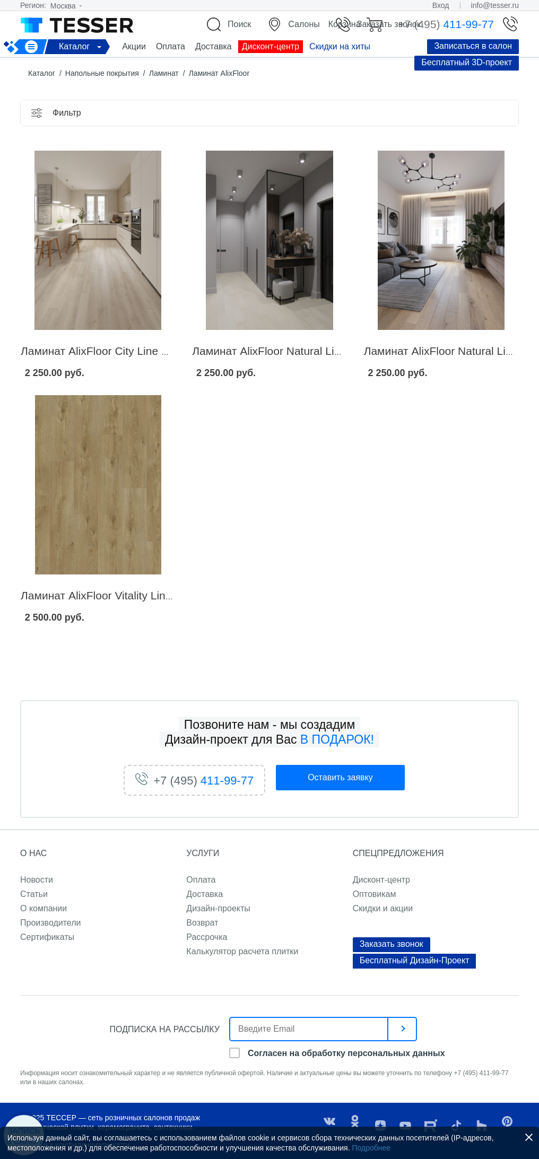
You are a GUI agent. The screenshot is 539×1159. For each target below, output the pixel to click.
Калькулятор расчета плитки (242, 951)
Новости (36, 879)
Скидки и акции (383, 908)
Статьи (34, 894)
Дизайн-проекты (218, 908)
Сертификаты (47, 937)
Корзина (344, 24)
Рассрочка (206, 937)
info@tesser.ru (495, 5)
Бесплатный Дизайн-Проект (415, 960)
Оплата (170, 46)
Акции (134, 46)
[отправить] (402, 1029)
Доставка (213, 46)
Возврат (202, 922)
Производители (50, 922)
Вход (440, 5)
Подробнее (371, 1148)
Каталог (82, 46)
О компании (43, 908)
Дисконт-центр (270, 46)
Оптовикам (374, 894)
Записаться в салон (473, 45)
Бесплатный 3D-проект (466, 62)
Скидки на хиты (339, 46)
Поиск (239, 24)
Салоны (303, 24)
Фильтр (67, 112)
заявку (340, 777)
